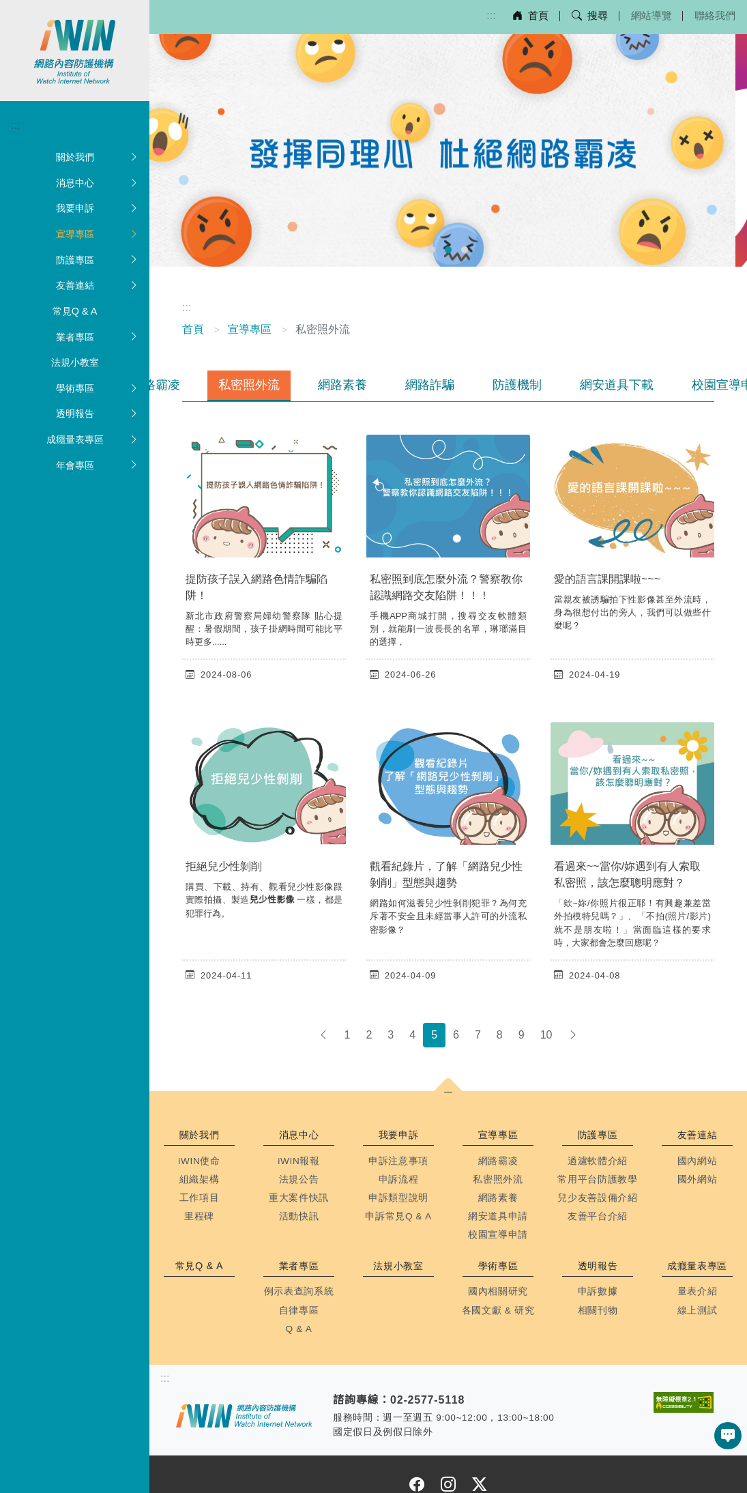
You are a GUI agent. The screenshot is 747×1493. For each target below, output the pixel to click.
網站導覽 (651, 15)
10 (546, 1035)
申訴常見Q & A (398, 1216)
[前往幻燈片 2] (448, 250)
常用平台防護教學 (597, 1179)
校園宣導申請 (498, 1235)
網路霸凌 (155, 385)
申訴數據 (598, 1291)
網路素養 (342, 385)
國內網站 (697, 1161)
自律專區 (299, 1310)
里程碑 (199, 1216)
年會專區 (97, 466)
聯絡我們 (714, 15)
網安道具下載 (617, 385)
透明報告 (97, 414)
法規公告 (299, 1179)
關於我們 (97, 157)
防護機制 (517, 385)
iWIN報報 (299, 1161)
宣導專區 (97, 234)
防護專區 (97, 260)
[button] (448, 1093)
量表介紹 (697, 1291)
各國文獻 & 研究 (498, 1310)
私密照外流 (249, 385)
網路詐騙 (429, 385)
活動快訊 (299, 1216)
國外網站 (697, 1179)
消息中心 (97, 183)
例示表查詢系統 (299, 1291)
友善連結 (97, 285)
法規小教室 (75, 362)
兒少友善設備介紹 (597, 1198)
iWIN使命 (199, 1161)
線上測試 (697, 1310)
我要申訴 (97, 208)
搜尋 (590, 15)
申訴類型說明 (398, 1198)
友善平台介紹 (598, 1216)
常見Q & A (75, 311)
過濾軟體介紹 (598, 1161)
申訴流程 (399, 1179)
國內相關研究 (498, 1291)
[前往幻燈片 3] (464, 250)
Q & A (299, 1329)
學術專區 (97, 388)
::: (490, 15)
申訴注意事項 (398, 1161)
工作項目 (199, 1198)
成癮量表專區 (92, 440)
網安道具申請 (498, 1216)
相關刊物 (598, 1310)
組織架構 (199, 1179)
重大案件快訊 (299, 1198)
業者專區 (97, 337)
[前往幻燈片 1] (432, 250)
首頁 (530, 15)
